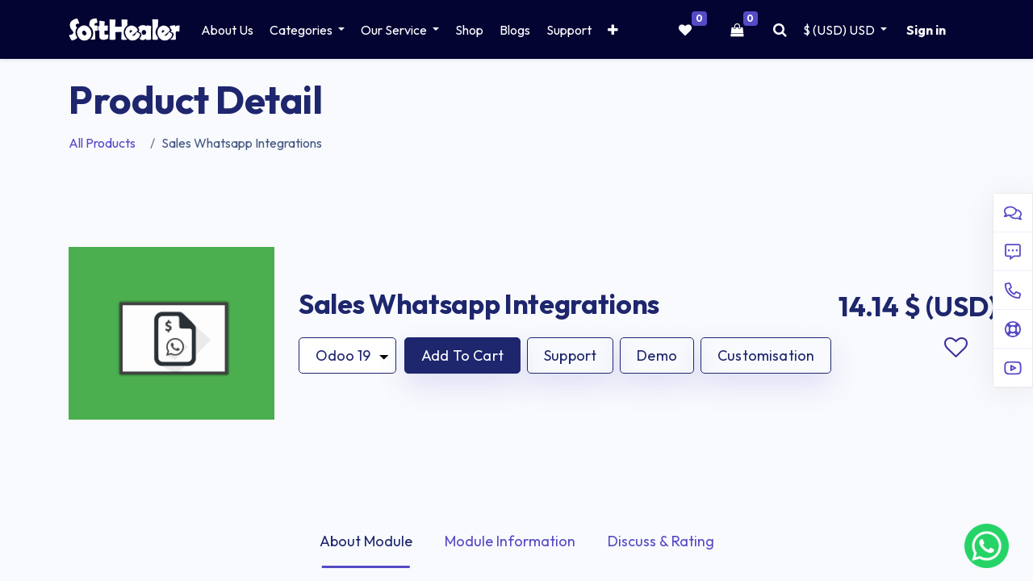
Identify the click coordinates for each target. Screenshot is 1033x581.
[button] (613, 30)
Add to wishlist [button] (955, 348)
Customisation (765, 355)
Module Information (510, 541)
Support (570, 355)
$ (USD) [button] (840, 30)
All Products (102, 143)
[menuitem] (227, 30)
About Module (366, 541)
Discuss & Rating (661, 541)
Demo (657, 355)
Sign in (926, 30)
